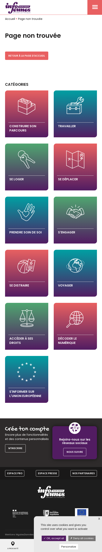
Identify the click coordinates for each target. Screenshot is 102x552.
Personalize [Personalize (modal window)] (68, 546)
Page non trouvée (30, 19)
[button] (26, 113)
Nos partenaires (83, 473)
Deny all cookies (82, 538)
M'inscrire (15, 448)
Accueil (10, 19)
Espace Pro (14, 473)
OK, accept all (54, 538)
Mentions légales (14, 534)
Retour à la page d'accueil (26, 55)
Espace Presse (47, 473)
